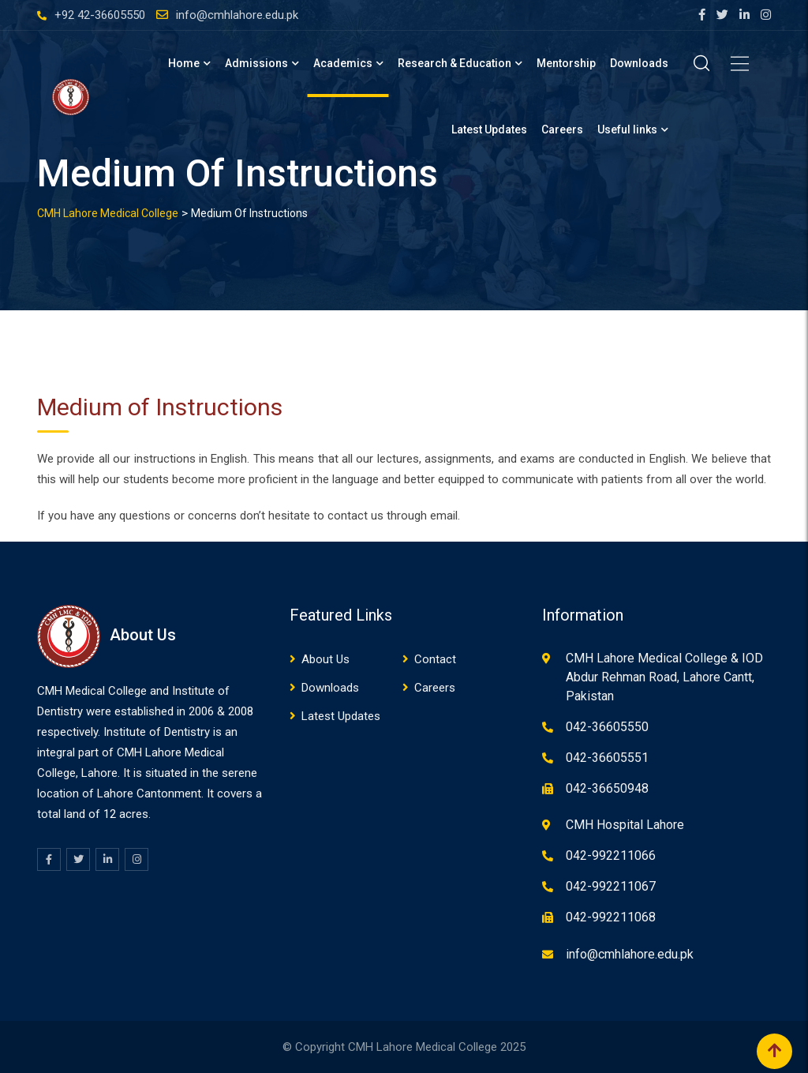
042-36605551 (607, 757)
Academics (342, 63)
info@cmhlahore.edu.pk (237, 15)
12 (109, 814)
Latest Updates (489, 129)
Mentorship (566, 63)
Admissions (256, 63)
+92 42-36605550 (99, 15)
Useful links (627, 129)
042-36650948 (607, 788)
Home (184, 63)
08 (247, 711)
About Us (325, 659)
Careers (562, 129)
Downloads (639, 63)
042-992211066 (611, 855)
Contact (435, 659)
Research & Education (454, 63)
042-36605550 (607, 726)
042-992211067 (611, 886)
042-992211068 (611, 917)
